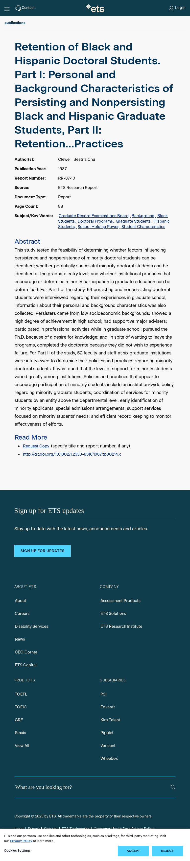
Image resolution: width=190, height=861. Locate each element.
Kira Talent (110, 720)
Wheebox (109, 758)
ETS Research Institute (121, 626)
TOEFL (21, 694)
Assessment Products (120, 600)
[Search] (173, 787)
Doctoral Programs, (96, 221)
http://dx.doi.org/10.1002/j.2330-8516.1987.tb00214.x (72, 454)
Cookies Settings (17, 850)
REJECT (167, 851)
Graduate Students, (134, 221)
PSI (103, 694)
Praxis (20, 732)
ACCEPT (133, 851)
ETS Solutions (113, 613)
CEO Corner (26, 652)
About (20, 600)
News (20, 639)
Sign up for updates (43, 551)
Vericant (108, 745)
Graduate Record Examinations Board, (95, 215)
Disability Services (31, 626)
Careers (22, 613)
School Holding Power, (99, 226)
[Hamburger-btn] (7, 8)
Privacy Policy (21, 841)
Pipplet (107, 732)
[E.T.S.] (95, 8)
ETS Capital (26, 665)
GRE (19, 720)
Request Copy (36, 446)
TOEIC (21, 707)
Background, (144, 215)
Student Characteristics (143, 226)
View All (22, 745)
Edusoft (107, 707)
